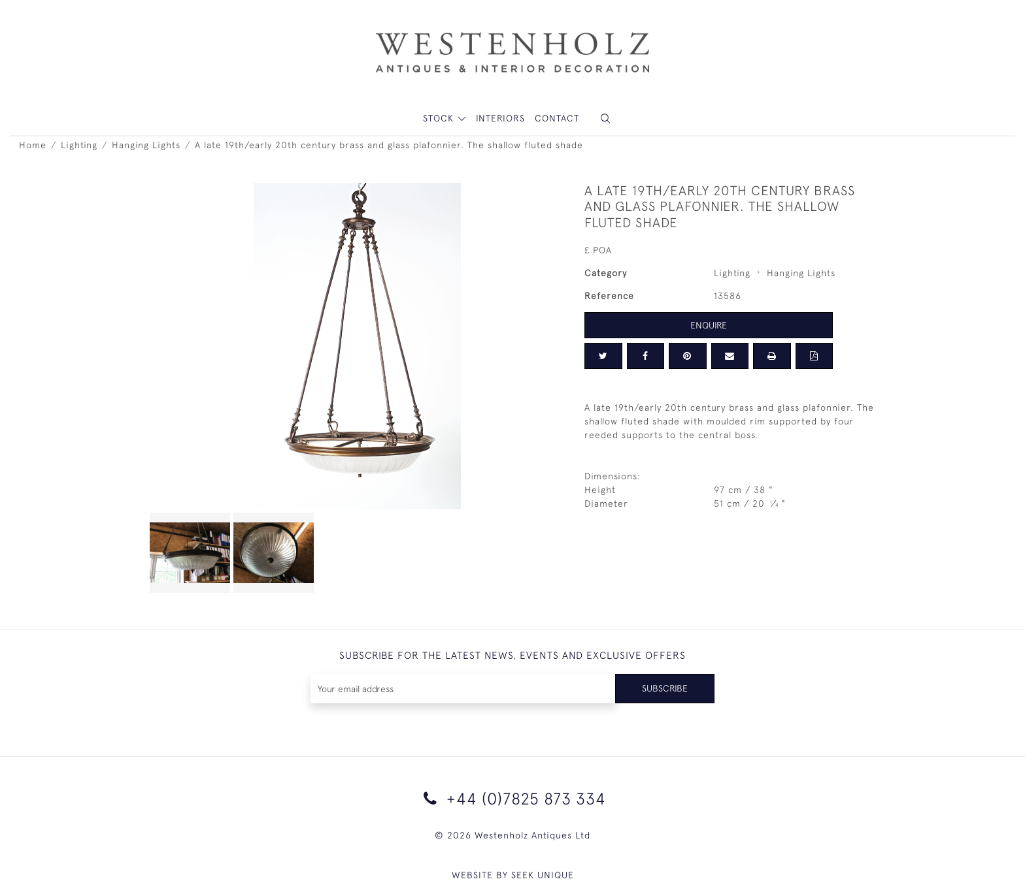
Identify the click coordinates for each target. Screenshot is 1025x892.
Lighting (79, 145)
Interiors (500, 118)
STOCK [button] (440, 118)
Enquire (708, 325)
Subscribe (665, 688)
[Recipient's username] (463, 688)
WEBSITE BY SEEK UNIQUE (513, 875)
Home (32, 145)
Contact (557, 118)
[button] (605, 118)
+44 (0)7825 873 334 (512, 798)
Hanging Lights (146, 145)
